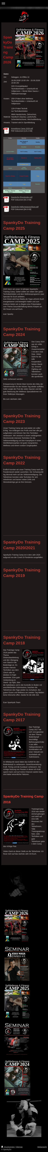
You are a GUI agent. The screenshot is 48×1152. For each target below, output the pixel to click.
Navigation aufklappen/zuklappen (24, 3)
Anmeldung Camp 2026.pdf (22, 129)
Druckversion (8, 1147)
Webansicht (42, 1147)
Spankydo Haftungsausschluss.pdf (25, 207)
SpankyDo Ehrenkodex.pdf (21, 197)
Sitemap (19, 1147)
